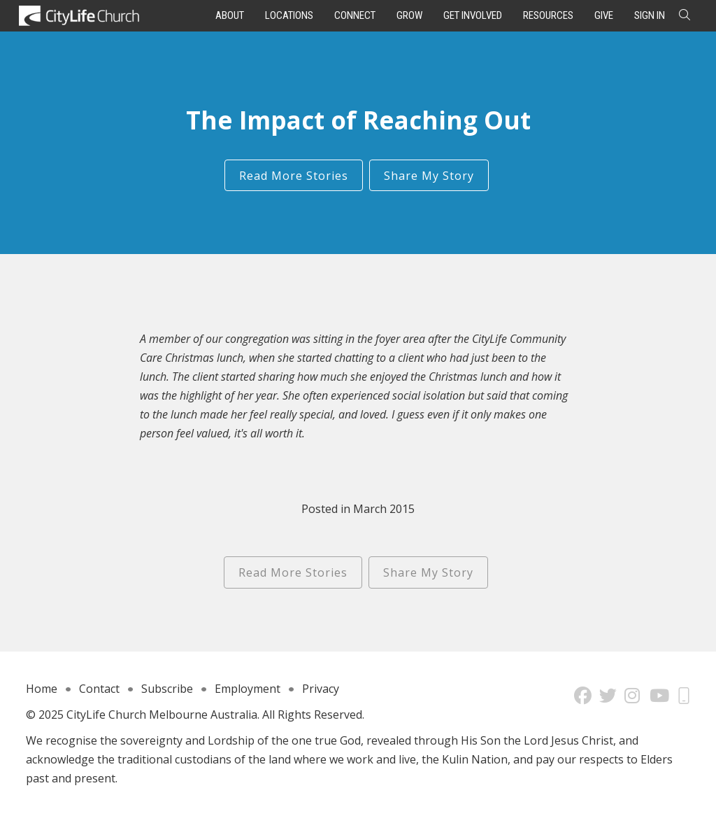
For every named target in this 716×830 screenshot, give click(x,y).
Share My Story (429, 175)
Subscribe (167, 688)
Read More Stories (293, 175)
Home (41, 688)
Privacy (320, 688)
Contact (99, 688)
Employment (247, 688)
